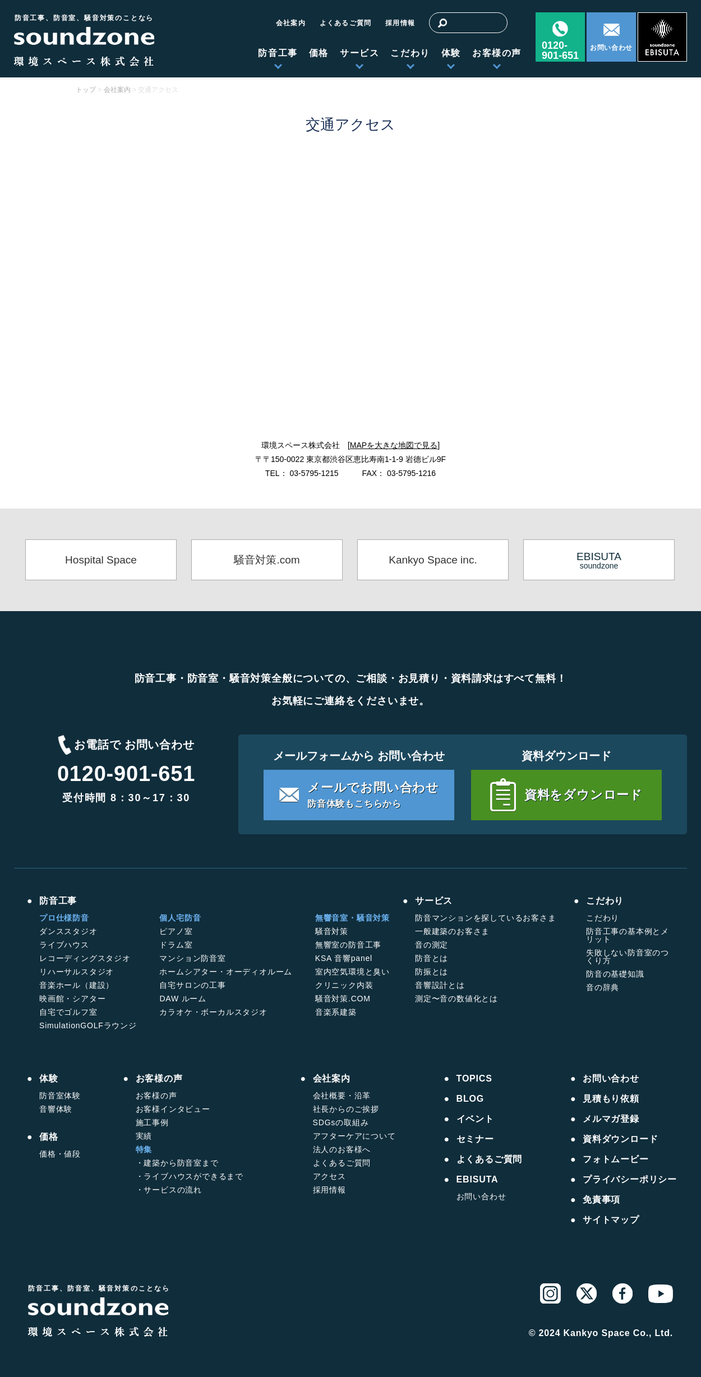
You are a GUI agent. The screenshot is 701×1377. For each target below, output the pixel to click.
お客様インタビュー (173, 1109)
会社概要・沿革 (342, 1095)
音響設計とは (440, 985)
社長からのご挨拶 (346, 1109)
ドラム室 (175, 945)
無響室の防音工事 (348, 945)
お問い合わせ (611, 48)
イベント (475, 1119)
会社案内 (291, 23)
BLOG (470, 1098)
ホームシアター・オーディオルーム (225, 972)
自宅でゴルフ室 (68, 1012)
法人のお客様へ (342, 1149)
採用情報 (400, 23)
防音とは (431, 958)
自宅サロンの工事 (192, 985)
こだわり (410, 53)
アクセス (329, 1176)
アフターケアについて (354, 1136)
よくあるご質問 (345, 23)
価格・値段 (60, 1154)
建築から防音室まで (181, 1163)
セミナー (475, 1139)
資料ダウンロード (620, 1139)
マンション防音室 (192, 958)
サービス (359, 53)
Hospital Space (101, 560)
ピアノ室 (175, 931)
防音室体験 (60, 1095)
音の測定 (431, 945)
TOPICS (474, 1078)
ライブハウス (64, 945)
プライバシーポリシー (630, 1179)
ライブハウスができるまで (193, 1176)
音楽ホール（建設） (76, 985)
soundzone (599, 560)
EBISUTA (477, 1179)
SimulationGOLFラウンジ (88, 1025)
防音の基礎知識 (615, 974)
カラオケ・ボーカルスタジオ (213, 1012)
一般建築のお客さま (452, 931)
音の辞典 (602, 987)
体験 (451, 53)
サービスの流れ (173, 1190)
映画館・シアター (72, 998)
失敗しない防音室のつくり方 (627, 956)
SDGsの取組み (341, 1122)
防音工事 (277, 53)
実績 (144, 1136)
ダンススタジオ (68, 931)
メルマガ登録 (611, 1119)
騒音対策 (331, 931)
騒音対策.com (266, 560)
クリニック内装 (344, 985)
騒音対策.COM (343, 998)
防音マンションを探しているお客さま (485, 918)
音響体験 (55, 1109)
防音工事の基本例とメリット (627, 935)
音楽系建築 (336, 1012)
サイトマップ (611, 1220)
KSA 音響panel (343, 958)
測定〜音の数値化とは (456, 998)
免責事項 (601, 1199)
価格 (319, 53)
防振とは (431, 972)
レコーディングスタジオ (85, 958)
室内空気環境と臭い (352, 972)
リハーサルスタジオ (76, 972)
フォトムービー (616, 1159)
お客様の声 (497, 53)
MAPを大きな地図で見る (393, 445)
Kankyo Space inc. (433, 560)
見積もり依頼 (611, 1098)
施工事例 (152, 1122)
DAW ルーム (182, 998)
